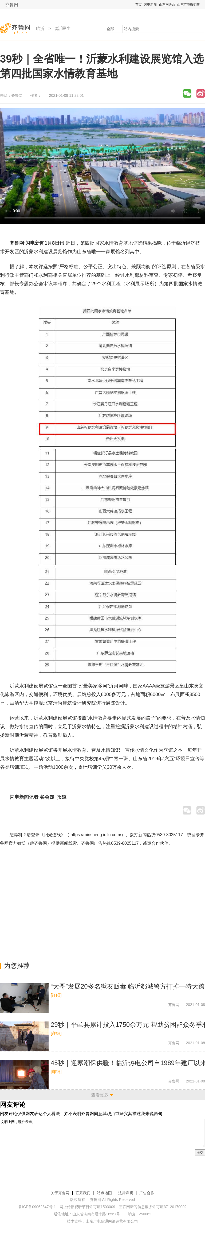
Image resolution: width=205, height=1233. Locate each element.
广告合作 (146, 1193)
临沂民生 (62, 28)
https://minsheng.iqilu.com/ (95, 834)
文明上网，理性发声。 (102, 1133)
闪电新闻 (150, 4)
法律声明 (125, 1193)
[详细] (56, 995)
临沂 (40, 28)
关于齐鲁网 (60, 1193)
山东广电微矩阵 (188, 4)
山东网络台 (167, 4)
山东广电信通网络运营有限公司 (112, 1221)
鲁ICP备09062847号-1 (37, 1207)
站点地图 (104, 1193)
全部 (110, 29)
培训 (14, 767)
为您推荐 (17, 965)
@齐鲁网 (38, 843)
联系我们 (83, 1193)
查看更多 (99, 1095)
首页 (138, 4)
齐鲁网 (11, 4)
